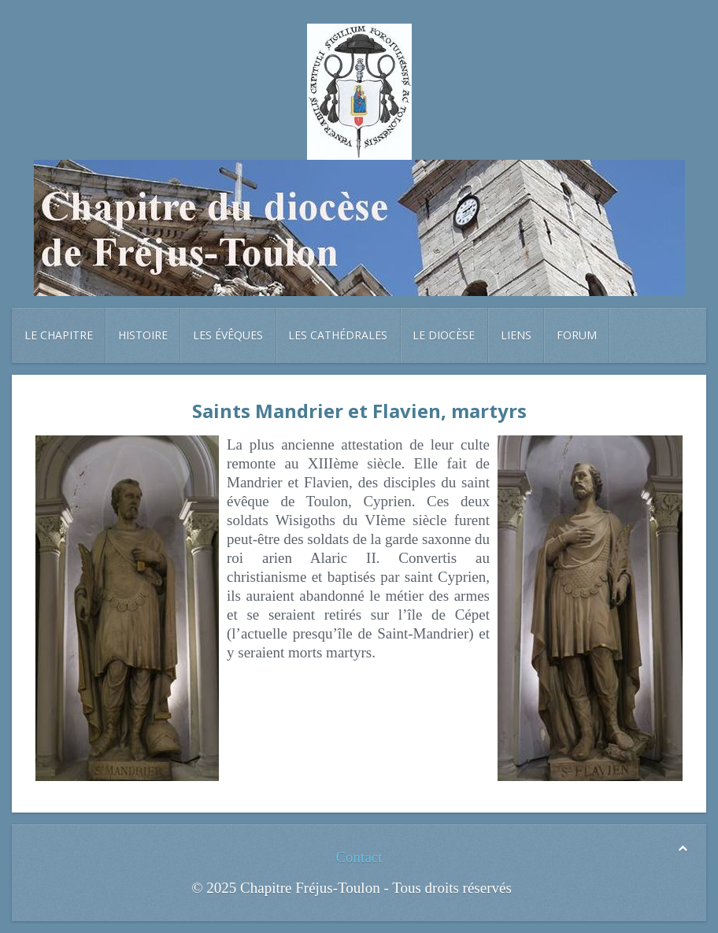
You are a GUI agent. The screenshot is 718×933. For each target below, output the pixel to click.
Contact (358, 857)
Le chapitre (58, 335)
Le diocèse (444, 335)
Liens (516, 335)
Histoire (143, 335)
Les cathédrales (337, 335)
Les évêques (228, 335)
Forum (577, 335)
